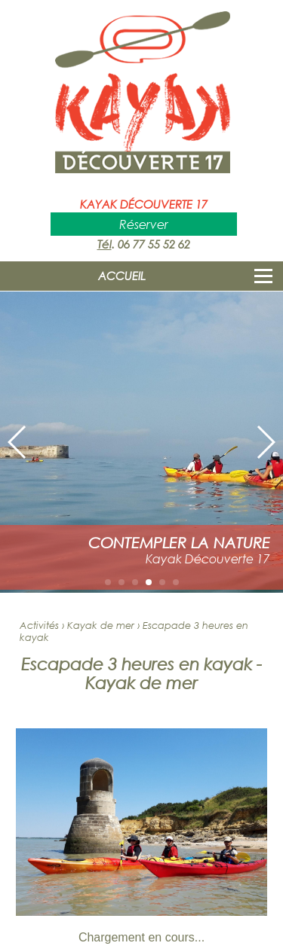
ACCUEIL (122, 275)
